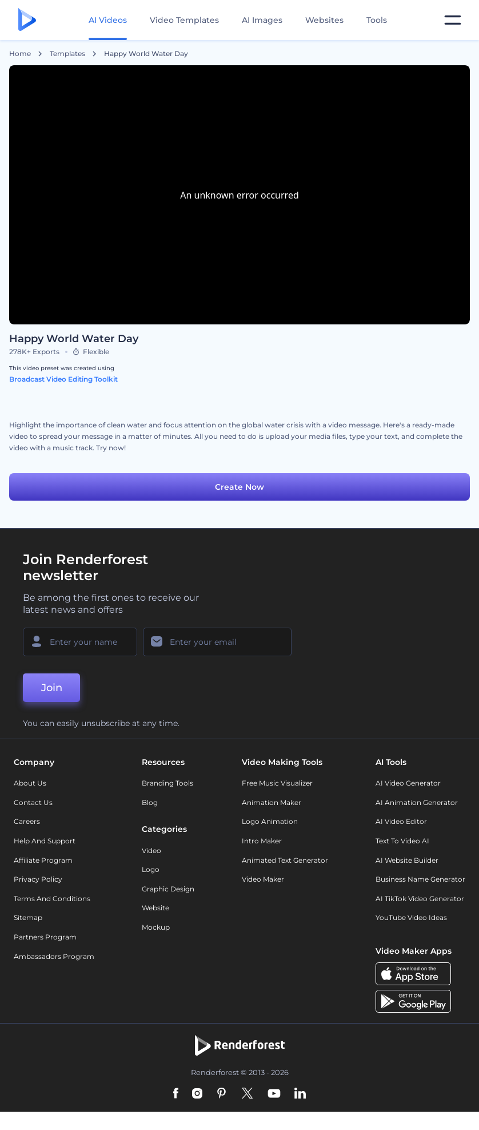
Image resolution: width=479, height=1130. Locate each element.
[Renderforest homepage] (27, 20)
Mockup (156, 927)
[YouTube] (274, 1094)
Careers (27, 821)
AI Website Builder (407, 860)
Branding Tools (167, 783)
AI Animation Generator (417, 802)
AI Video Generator (408, 783)
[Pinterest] (221, 1094)
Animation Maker (271, 802)
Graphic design (168, 889)
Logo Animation (270, 821)
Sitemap (28, 917)
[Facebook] (175, 1094)
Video (151, 850)
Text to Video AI (402, 840)
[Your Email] (217, 642)
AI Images (262, 20)
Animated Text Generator (285, 860)
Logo (150, 869)
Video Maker (263, 879)
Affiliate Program (43, 860)
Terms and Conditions (52, 898)
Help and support (44, 840)
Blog (150, 802)
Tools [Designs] (376, 20)
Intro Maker (262, 840)
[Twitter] (247, 1094)
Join (51, 687)
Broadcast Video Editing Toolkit (63, 379)
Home (20, 53)
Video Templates (184, 20)
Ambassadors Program (54, 956)
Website (155, 907)
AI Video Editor (401, 821)
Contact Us (33, 802)
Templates (67, 53)
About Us (30, 783)
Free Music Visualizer (277, 783)
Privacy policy (38, 879)
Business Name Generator (420, 879)
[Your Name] (80, 642)
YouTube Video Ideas (411, 917)
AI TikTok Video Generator (420, 898)
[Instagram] (197, 1094)
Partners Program (45, 937)
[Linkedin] (300, 1094)
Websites (324, 20)
